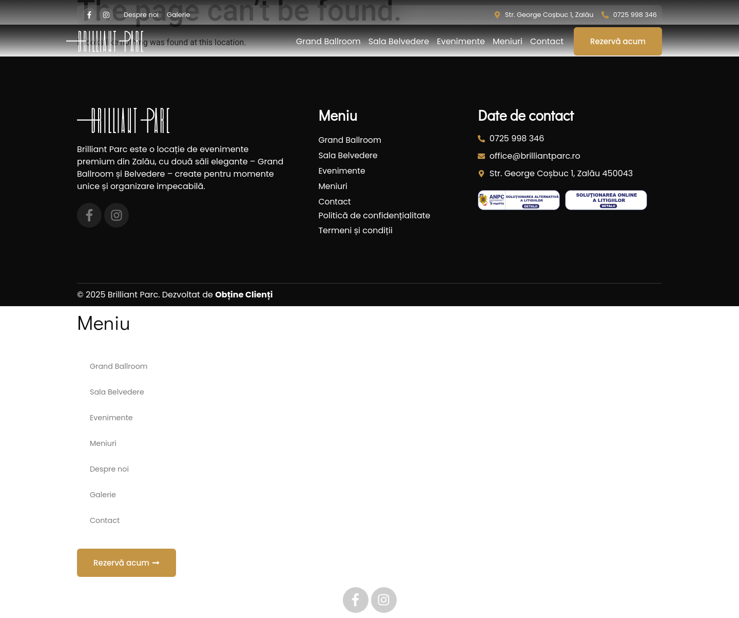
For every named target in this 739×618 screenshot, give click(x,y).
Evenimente (461, 41)
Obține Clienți (244, 295)
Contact (546, 41)
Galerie (103, 495)
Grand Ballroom (328, 41)
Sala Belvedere (398, 41)
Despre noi (109, 469)
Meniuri (507, 41)
